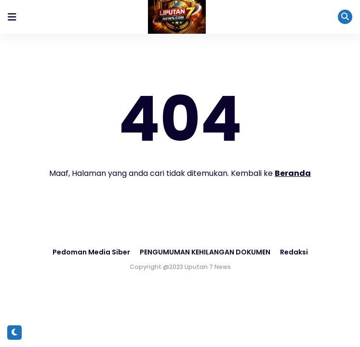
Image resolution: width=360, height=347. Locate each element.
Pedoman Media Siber (91, 252)
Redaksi (294, 252)
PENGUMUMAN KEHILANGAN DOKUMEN (205, 252)
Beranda (293, 173)
